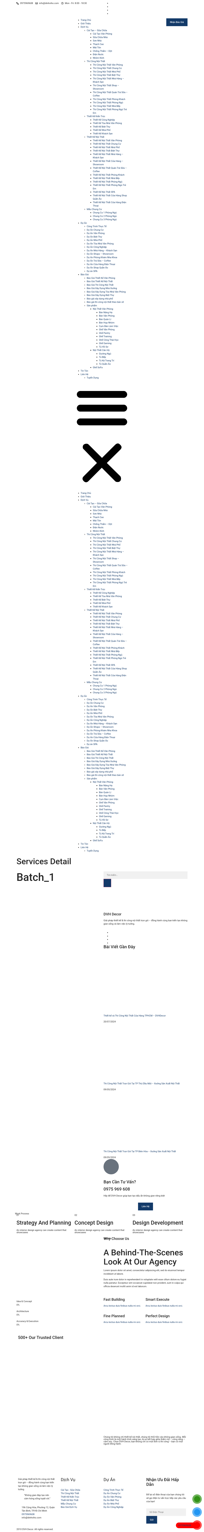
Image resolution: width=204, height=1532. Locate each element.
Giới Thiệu (86, 23)
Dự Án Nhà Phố (94, 240)
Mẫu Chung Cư (94, 209)
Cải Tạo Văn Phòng (102, 33)
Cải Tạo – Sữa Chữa (97, 30)
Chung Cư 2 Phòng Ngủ (105, 216)
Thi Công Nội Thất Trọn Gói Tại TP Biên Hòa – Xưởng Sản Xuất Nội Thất (140, 1151)
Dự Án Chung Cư (95, 230)
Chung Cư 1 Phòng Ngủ (105, 212)
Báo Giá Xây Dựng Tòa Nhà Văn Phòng (106, 291)
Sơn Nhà (97, 40)
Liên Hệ (84, 374)
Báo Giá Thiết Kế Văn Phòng (101, 278)
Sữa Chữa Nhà (100, 37)
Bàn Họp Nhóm (107, 322)
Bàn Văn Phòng (107, 315)
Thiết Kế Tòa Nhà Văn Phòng (107, 123)
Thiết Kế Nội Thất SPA (104, 192)
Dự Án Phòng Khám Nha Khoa (102, 257)
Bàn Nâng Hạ (105, 312)
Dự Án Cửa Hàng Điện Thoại (101, 264)
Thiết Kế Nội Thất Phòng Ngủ (107, 181)
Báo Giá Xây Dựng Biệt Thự (100, 295)
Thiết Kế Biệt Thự (101, 126)
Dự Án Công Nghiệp (97, 247)
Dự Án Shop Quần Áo (97, 267)
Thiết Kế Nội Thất (95, 137)
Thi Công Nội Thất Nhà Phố (106, 71)
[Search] (107, 883)
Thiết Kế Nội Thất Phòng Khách (108, 174)
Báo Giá (85, 274)
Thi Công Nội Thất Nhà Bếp (106, 106)
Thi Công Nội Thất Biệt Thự (106, 75)
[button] (102, 436)
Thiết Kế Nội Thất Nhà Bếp (106, 178)
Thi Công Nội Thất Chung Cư (107, 68)
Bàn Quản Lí (105, 319)
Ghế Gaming (105, 343)
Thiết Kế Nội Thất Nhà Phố (106, 147)
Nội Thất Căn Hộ (101, 350)
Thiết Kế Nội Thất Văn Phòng (107, 140)
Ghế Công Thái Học (108, 340)
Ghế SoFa (98, 367)
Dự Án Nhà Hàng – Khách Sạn (102, 250)
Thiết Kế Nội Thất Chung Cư (107, 143)
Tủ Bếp (102, 357)
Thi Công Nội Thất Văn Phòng (108, 64)
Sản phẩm (92, 305)
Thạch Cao (98, 44)
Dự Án (84, 223)
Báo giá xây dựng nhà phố (100, 298)
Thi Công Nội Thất (96, 61)
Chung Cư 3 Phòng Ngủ (105, 219)
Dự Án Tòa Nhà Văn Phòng (100, 243)
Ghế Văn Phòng (107, 329)
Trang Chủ (86, 20)
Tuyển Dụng (93, 377)
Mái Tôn (97, 47)
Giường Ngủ (105, 353)
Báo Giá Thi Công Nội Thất (100, 285)
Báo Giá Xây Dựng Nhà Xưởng (102, 288)
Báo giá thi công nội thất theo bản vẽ (105, 302)
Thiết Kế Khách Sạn (103, 133)
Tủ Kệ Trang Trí (106, 360)
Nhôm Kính (98, 58)
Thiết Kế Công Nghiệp (104, 119)
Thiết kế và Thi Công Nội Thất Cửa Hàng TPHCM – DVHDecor (135, 1015)
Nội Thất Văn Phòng (103, 309)
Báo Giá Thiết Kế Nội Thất (100, 281)
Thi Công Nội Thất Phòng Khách (109, 99)
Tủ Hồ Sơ (103, 346)
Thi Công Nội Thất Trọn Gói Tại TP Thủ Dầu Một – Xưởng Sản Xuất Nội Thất (142, 1083)
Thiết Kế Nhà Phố (101, 130)
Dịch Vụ (84, 27)
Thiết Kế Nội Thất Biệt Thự (106, 150)
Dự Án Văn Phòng (96, 233)
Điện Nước (98, 54)
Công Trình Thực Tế (97, 226)
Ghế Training (105, 336)
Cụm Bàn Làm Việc (108, 326)
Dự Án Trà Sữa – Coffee (99, 260)
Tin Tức (84, 370)
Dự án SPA (92, 271)
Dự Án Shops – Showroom (100, 254)
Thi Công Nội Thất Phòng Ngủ (108, 102)
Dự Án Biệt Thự (94, 236)
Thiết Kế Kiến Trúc (96, 116)
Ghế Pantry (104, 333)
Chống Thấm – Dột (102, 51)
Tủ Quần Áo (105, 364)
